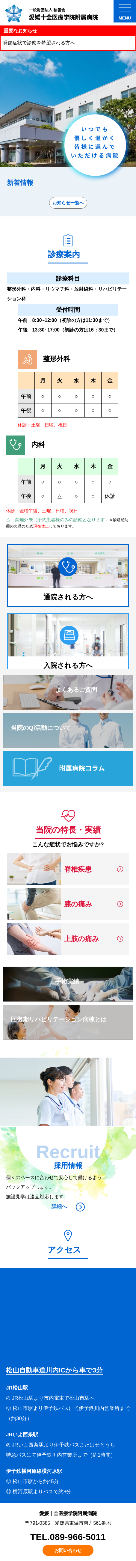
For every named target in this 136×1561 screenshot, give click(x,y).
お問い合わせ (68, 1550)
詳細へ (68, 1206)
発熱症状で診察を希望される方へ (39, 42)
